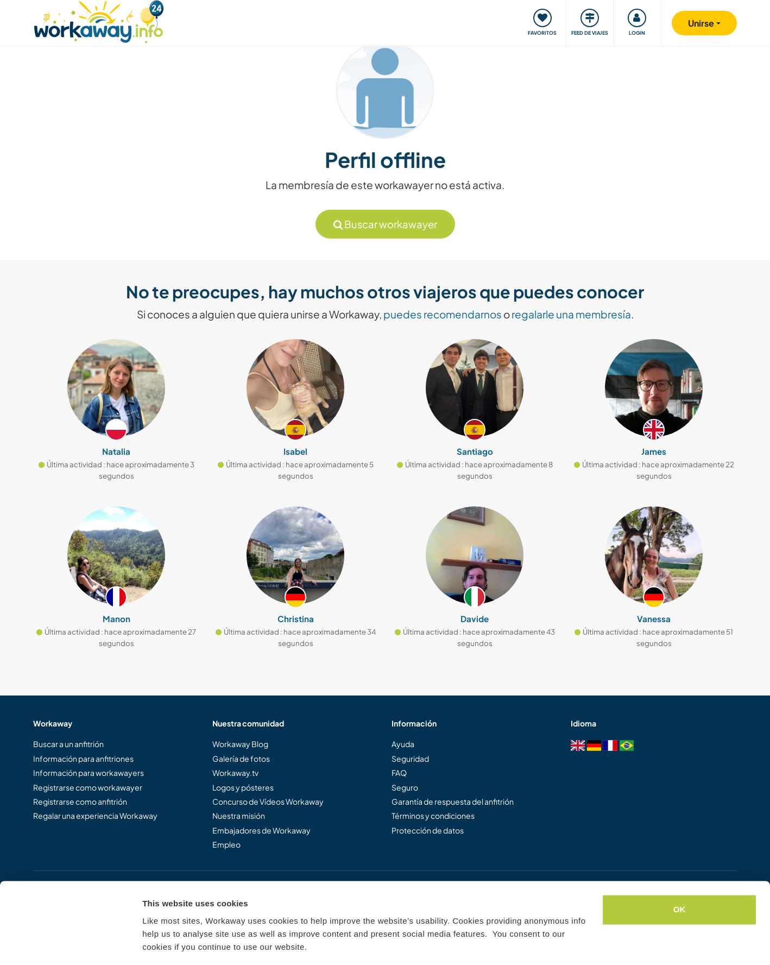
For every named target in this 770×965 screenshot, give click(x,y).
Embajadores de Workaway (261, 830)
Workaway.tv (235, 773)
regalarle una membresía (571, 314)
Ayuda (403, 744)
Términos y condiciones (433, 815)
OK (679, 876)
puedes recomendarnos (442, 314)
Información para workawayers (88, 773)
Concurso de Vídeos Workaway (268, 801)
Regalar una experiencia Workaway (95, 815)
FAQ (399, 773)
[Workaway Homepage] (98, 20)
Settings (158, 943)
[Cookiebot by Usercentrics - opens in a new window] (70, 944)
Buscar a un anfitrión (68, 744)
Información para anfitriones (83, 758)
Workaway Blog (240, 744)
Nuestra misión (238, 815)
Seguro (405, 787)
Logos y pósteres (243, 787)
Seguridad (410, 758)
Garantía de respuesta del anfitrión (453, 801)
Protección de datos (428, 830)
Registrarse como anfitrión (80, 801)
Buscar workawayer (385, 224)
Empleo (226, 844)
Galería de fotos (241, 758)
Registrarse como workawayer (87, 787)
